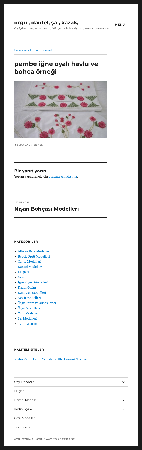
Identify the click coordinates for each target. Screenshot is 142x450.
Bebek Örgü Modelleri (34, 256)
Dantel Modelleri (30, 267)
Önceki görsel (22, 49)
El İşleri (23, 272)
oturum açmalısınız (63, 176)
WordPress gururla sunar (60, 439)
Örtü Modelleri (28, 313)
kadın (37, 359)
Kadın (18, 359)
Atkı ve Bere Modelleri (34, 251)
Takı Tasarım (27, 323)
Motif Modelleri (29, 298)
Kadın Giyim (27, 287)
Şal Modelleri (27, 318)
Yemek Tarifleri (53, 359)
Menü (120, 24)
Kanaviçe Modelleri (32, 292)
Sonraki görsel (43, 49)
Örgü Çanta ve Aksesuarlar (37, 303)
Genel (22, 277)
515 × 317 (38, 144)
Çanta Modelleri (29, 261)
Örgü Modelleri (29, 308)
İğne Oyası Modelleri (33, 282)
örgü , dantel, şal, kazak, (46, 22)
